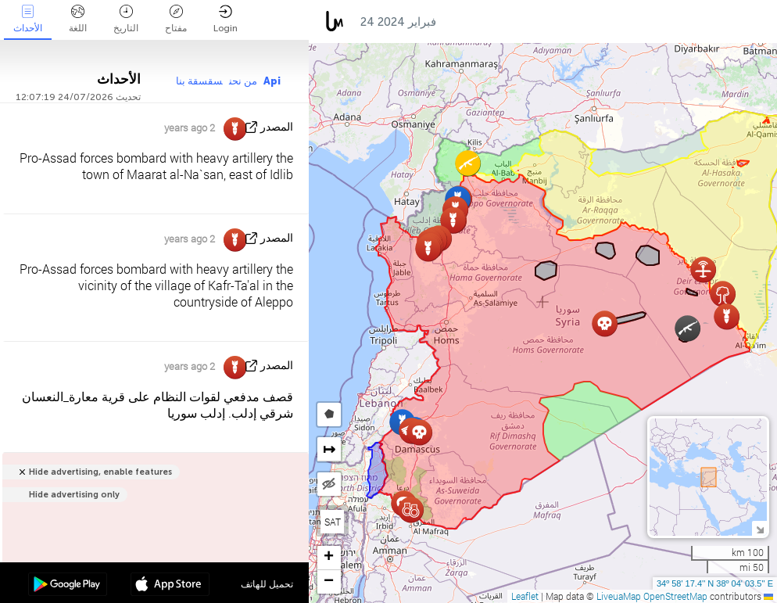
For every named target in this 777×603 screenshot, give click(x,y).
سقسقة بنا (199, 81)
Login (225, 19)
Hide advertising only (74, 495)
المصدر (276, 127)
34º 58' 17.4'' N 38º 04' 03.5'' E (715, 583)
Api (272, 81)
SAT (332, 521)
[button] (468, 163)
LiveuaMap (618, 596)
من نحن (243, 81)
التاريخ (125, 19)
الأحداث (27, 19)
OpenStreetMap (675, 596)
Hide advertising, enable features (100, 472)
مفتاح (176, 19)
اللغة (78, 19)
